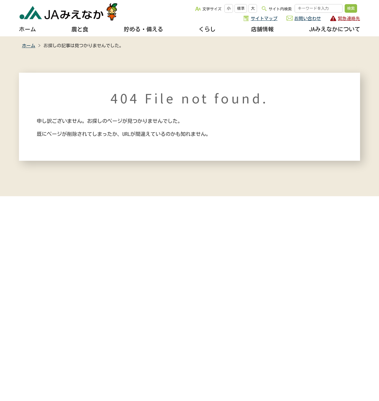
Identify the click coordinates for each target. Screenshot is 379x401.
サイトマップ (264, 18)
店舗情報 (262, 29)
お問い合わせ (307, 18)
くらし (207, 29)
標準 (241, 8)
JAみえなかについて (334, 29)
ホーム (27, 29)
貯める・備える (143, 29)
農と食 (79, 29)
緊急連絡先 (349, 18)
